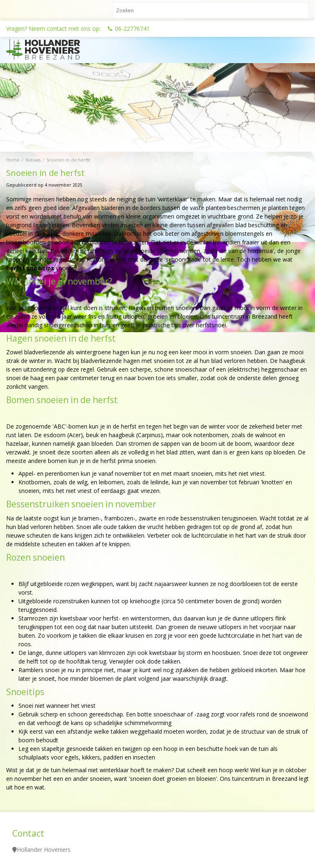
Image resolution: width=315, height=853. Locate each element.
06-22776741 (132, 28)
